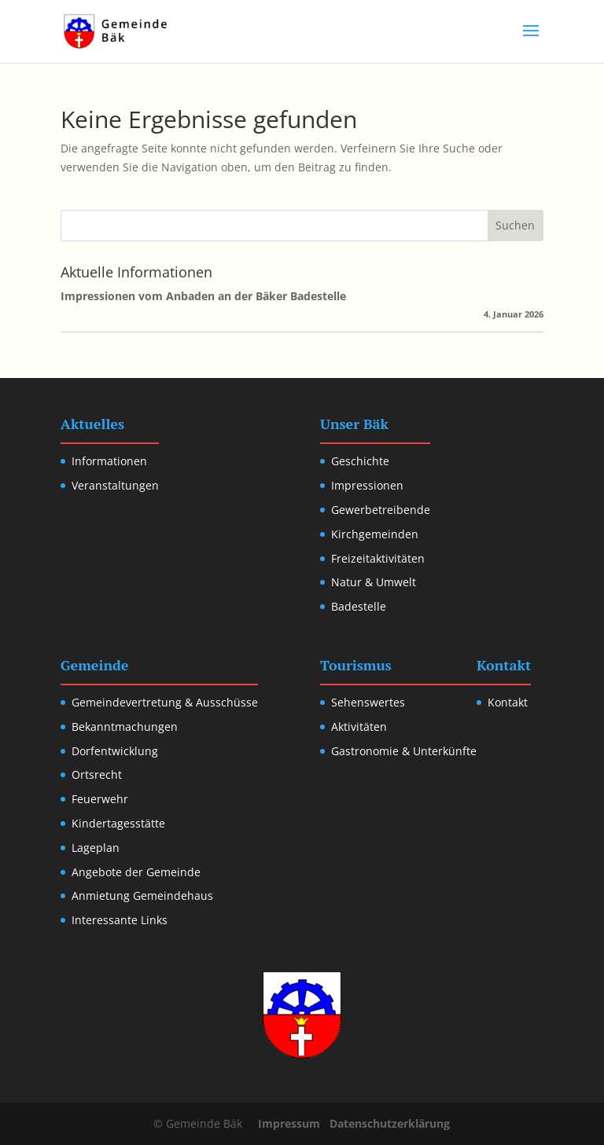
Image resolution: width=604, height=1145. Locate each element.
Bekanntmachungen (125, 726)
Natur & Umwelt (373, 581)
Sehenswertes (368, 702)
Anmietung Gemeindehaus (142, 895)
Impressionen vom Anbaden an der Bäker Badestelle (203, 295)
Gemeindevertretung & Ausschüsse (165, 702)
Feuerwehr (100, 798)
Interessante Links (120, 919)
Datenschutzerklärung (390, 1123)
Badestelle (358, 606)
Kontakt (508, 702)
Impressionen (367, 485)
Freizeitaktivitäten (378, 558)
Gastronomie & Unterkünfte (404, 750)
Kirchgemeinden (374, 534)
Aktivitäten (359, 726)
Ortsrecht (97, 774)
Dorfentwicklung (115, 750)
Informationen (109, 460)
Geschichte (360, 460)
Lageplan (96, 847)
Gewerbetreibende (380, 509)
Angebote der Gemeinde (136, 871)
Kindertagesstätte (118, 823)
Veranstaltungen (115, 485)
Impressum (289, 1123)
